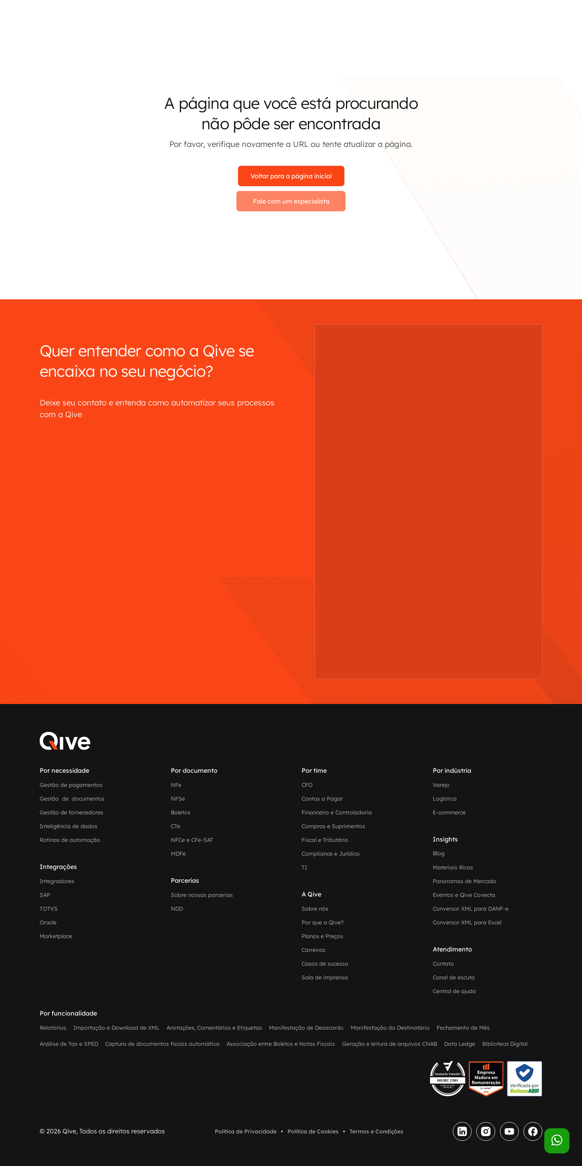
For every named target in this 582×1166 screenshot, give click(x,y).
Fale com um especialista (291, 201)
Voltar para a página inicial (291, 176)
